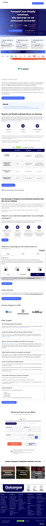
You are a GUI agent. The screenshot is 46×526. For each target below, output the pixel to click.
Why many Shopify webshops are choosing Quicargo (17, 106)
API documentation (31, 513)
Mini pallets (21, 501)
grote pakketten (39, 119)
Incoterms (29, 499)
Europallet (21, 499)
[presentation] (16, 429)
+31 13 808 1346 (39, 502)
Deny (8, 274)
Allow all (37, 274)
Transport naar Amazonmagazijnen (23, 472)
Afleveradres (26, 427)
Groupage (3, 499)
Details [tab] (23, 253)
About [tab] (38, 253)
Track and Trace (4, 504)
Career (28, 500)
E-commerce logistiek (14, 500)
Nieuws (20, 509)
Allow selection (23, 274)
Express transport (4, 496)
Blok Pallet (21, 500)
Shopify (15, 79)
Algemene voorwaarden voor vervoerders (40, 509)
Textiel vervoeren (13, 506)
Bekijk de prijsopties (6, 397)
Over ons (20, 496)
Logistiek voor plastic (14, 501)
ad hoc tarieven (9, 278)
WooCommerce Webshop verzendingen (8, 472)
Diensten (11, 79)
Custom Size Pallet (22, 502)
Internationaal (3, 502)
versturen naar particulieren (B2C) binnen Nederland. (17, 327)
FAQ (28, 508)
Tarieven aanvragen (31, 497)
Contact (29, 507)
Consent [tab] (8, 253)
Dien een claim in (30, 514)
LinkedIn (38, 520)
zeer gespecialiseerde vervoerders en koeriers (30, 90)
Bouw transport (13, 499)
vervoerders (20, 135)
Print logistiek (12, 502)
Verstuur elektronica (14, 503)
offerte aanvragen (6, 337)
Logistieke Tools (4, 506)
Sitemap (29, 501)
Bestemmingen (22, 503)
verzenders (10, 354)
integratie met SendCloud (9, 205)
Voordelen (21, 504)
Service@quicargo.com (41, 501)
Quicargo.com (4, 79)
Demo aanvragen (30, 496)
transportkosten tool (9, 334)
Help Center (29, 510)
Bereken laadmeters (5, 508)
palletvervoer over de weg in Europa (13, 121)
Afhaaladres (8, 427)
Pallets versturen (4, 497)
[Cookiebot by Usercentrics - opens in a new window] (40, 250)
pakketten (31, 119)
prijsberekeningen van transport (11, 343)
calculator (25, 137)
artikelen (19, 369)
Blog (19, 497)
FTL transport (3, 501)
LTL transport (3, 500)
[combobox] (8, 429)
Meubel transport (13, 497)
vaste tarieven (8, 294)
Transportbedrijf (22, 508)
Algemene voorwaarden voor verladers (40, 505)
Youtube (42, 520)
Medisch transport (13, 496)
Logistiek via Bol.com (14, 512)
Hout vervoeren (13, 504)
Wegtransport (3, 503)
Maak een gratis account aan (18, 452)
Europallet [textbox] (9, 437)
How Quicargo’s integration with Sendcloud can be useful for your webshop (22, 108)
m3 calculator (3, 510)
